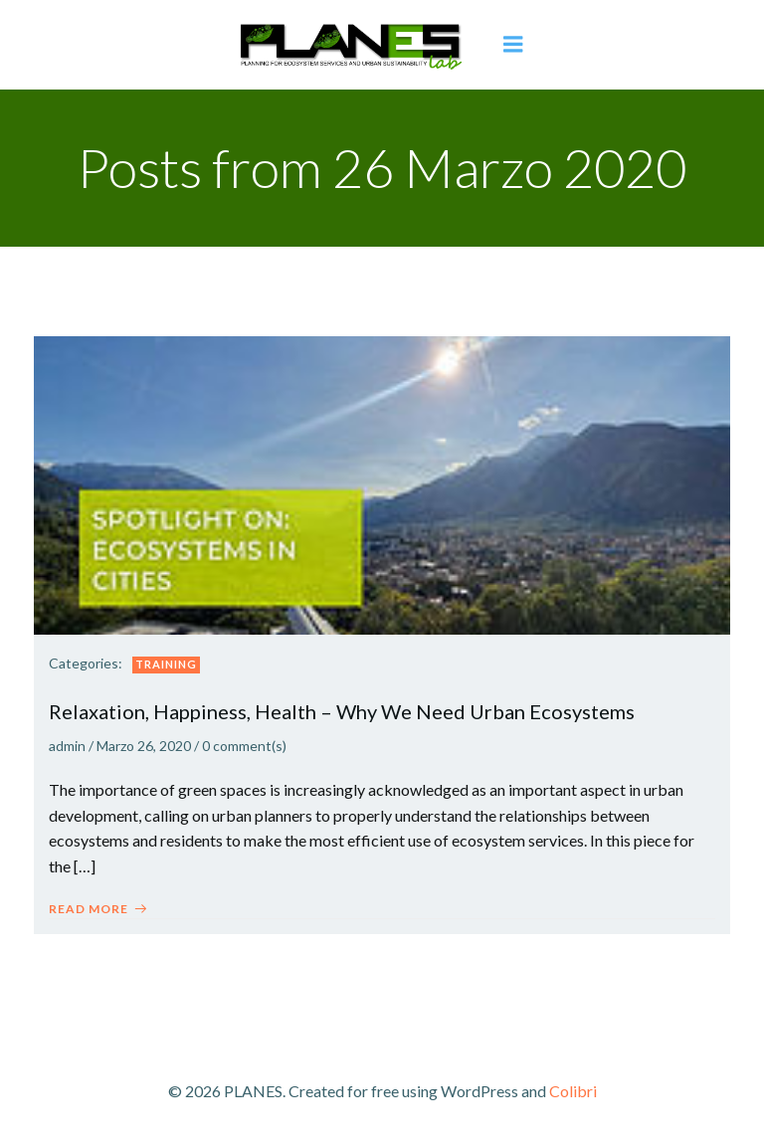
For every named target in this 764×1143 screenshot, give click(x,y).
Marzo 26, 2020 (143, 745)
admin (67, 745)
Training (166, 664)
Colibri (573, 1090)
